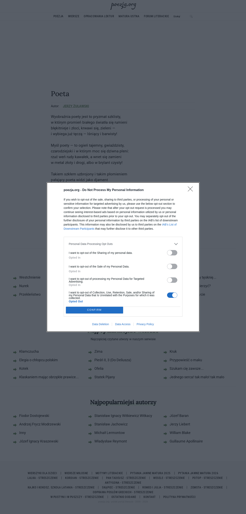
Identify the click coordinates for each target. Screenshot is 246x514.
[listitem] (123, 244)
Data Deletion (100, 324)
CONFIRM (94, 309)
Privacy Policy (145, 324)
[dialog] (123, 257)
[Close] (191, 190)
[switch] (172, 252)
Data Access (122, 324)
